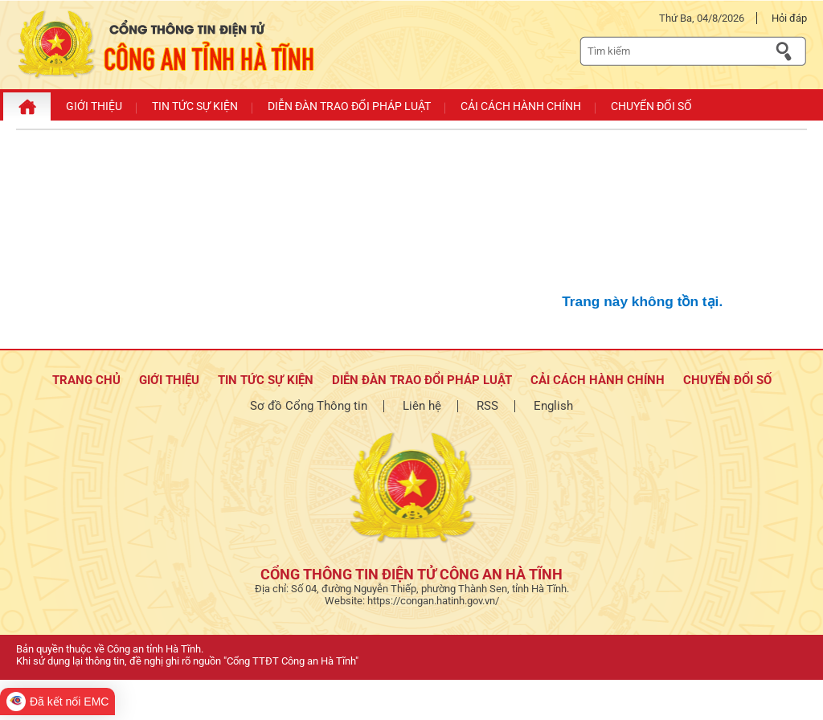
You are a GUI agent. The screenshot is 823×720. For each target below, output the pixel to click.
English (553, 406)
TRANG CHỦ (86, 380)
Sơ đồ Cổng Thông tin (308, 406)
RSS (487, 406)
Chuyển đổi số (727, 380)
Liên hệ (422, 406)
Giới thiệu (169, 380)
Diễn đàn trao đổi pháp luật (422, 380)
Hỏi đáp (789, 18)
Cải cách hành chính (597, 380)
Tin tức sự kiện (265, 380)
